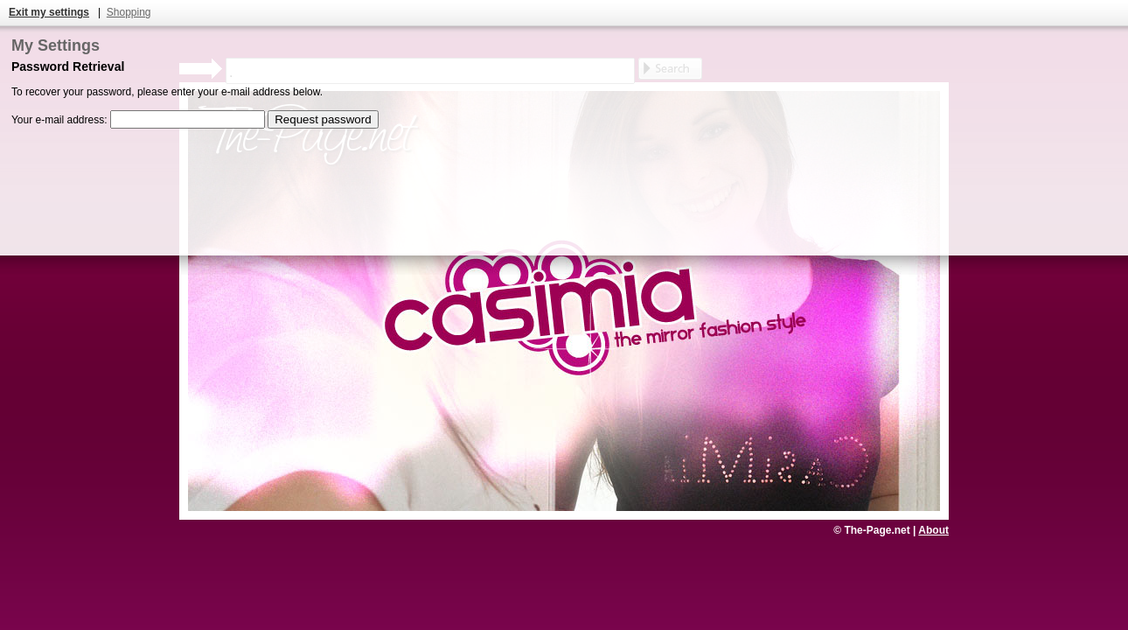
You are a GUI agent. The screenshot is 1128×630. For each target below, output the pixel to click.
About (933, 530)
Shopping (129, 12)
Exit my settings (49, 12)
